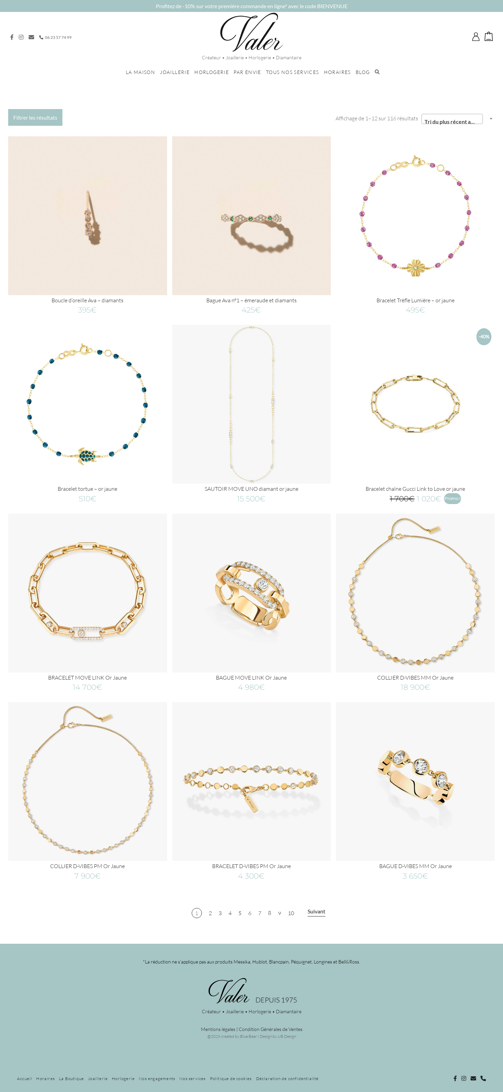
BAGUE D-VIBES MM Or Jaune (415, 866)
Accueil (24, 1078)
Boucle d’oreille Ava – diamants (87, 300)
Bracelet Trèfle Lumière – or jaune (415, 300)
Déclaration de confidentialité (287, 1078)
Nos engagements (157, 1078)
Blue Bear (248, 1036)
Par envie (247, 72)
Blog (363, 72)
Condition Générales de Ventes (270, 1029)
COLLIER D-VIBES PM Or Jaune (87, 866)
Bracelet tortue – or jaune (87, 488)
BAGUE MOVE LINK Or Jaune (251, 677)
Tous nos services (292, 72)
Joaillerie (175, 72)
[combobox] (452, 119)
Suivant (316, 911)
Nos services (192, 1078)
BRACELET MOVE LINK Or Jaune (87, 677)
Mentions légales (218, 1029)
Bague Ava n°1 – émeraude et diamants (251, 300)
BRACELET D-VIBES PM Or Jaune (251, 866)
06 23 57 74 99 (55, 37)
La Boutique (71, 1078)
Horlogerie (211, 72)
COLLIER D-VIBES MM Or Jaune (415, 677)
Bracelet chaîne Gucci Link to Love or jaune (415, 488)
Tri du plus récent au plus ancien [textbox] (454, 121)
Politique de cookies (231, 1078)
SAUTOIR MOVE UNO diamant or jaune (251, 488)
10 (291, 913)
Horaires (337, 72)
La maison (141, 72)
